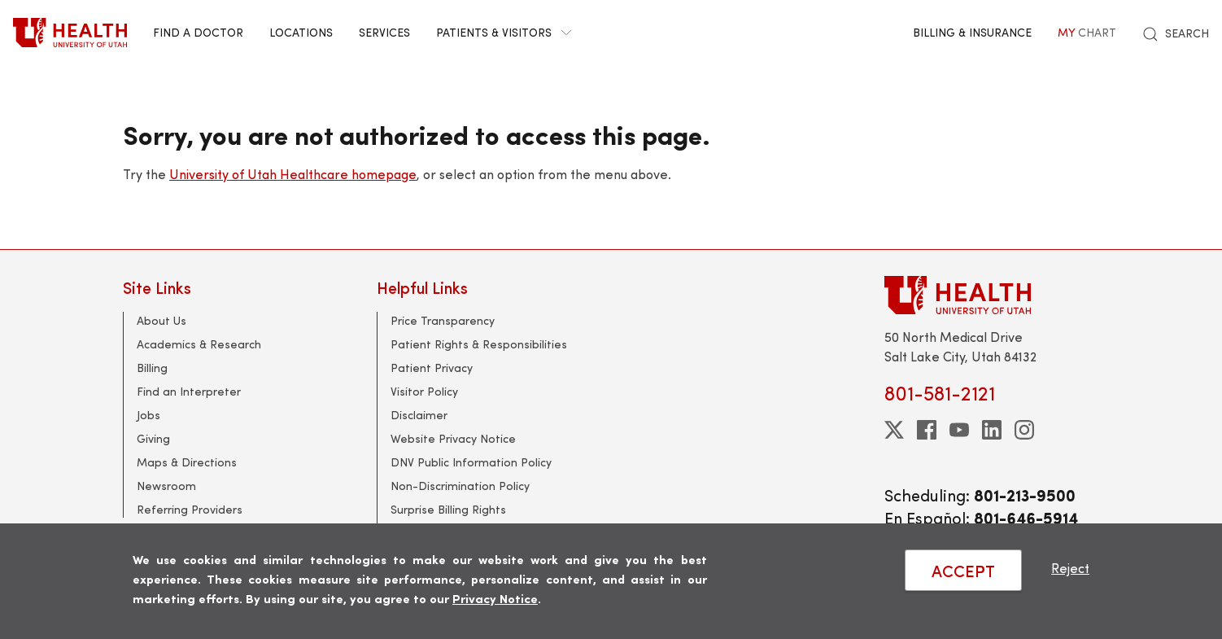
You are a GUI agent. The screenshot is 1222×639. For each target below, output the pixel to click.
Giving (153, 438)
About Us (161, 320)
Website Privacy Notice (453, 438)
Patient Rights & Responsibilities (479, 344)
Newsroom (166, 485)
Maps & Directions (187, 462)
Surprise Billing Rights (448, 509)
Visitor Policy (424, 391)
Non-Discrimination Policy (460, 485)
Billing (152, 367)
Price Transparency (443, 320)
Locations (301, 32)
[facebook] (926, 430)
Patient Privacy (432, 367)
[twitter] (894, 430)
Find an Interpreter (189, 391)
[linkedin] (992, 430)
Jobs (148, 414)
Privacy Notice (495, 597)
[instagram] (1024, 430)
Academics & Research (199, 344)
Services (384, 32)
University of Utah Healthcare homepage (293, 173)
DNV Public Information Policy (471, 462)
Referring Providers (189, 509)
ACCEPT (963, 570)
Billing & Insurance (972, 32)
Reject (1070, 567)
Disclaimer (419, 414)
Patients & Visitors (503, 32)
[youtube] (959, 430)
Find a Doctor (198, 32)
